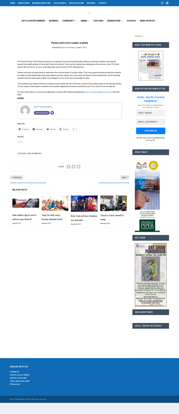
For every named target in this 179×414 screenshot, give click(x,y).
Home (12, 3)
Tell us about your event (19, 392)
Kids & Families (34, 165)
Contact (102, 3)
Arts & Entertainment (33, 32)
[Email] (52, 124)
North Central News (68, 59)
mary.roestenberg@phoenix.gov (97, 103)
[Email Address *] (150, 133)
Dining (84, 32)
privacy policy (159, 149)
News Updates (147, 32)
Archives (91, 3)
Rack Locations (76, 3)
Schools (131, 32)
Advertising (23, 3)
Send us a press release (20, 386)
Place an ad (15, 395)
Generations (113, 32)
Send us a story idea (18, 389)
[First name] (150, 124)
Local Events (60, 3)
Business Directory (41, 3)
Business (53, 32)
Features (98, 32)
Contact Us (14, 383)
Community (68, 32)
